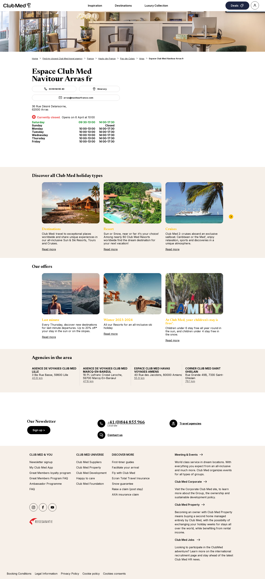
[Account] (255, 5)
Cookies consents (114, 573)
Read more (49, 249)
